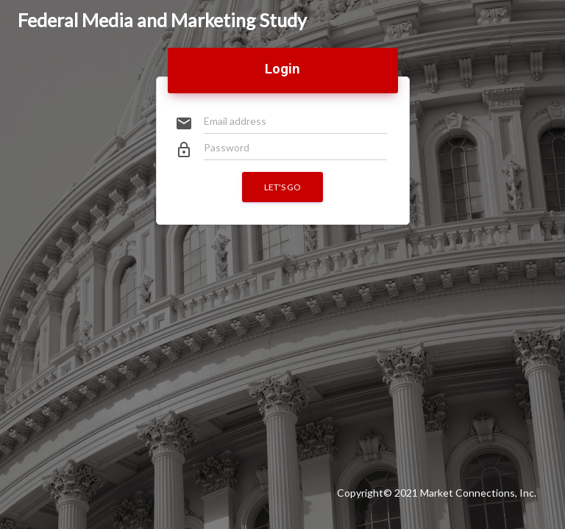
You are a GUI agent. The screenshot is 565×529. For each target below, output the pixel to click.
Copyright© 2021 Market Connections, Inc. (436, 492)
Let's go (282, 186)
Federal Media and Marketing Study (162, 20)
